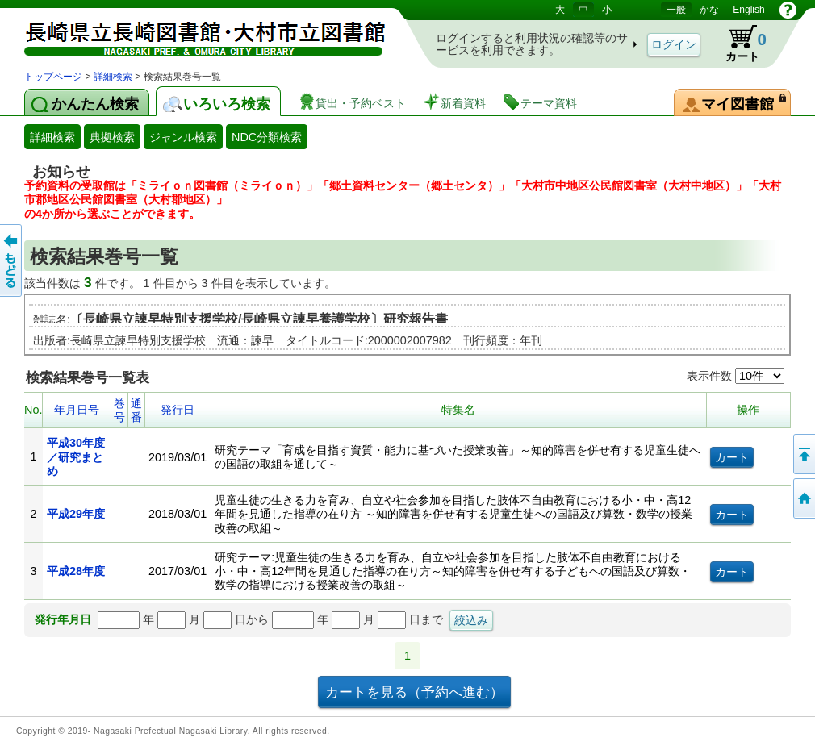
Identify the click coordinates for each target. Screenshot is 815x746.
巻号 (119, 410)
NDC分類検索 (267, 137)
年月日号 (76, 409)
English (748, 9)
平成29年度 (76, 513)
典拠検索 (112, 137)
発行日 (177, 409)
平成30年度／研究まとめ (76, 456)
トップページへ (803, 498)
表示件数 (735, 375)
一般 (676, 9)
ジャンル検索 (183, 137)
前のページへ (12, 260)
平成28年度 (76, 571)
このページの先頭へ (803, 454)
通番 (136, 410)
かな (709, 9)
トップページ (53, 76)
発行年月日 (63, 619)
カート (738, 43)
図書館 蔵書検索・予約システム (193, 34)
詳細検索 (113, 76)
